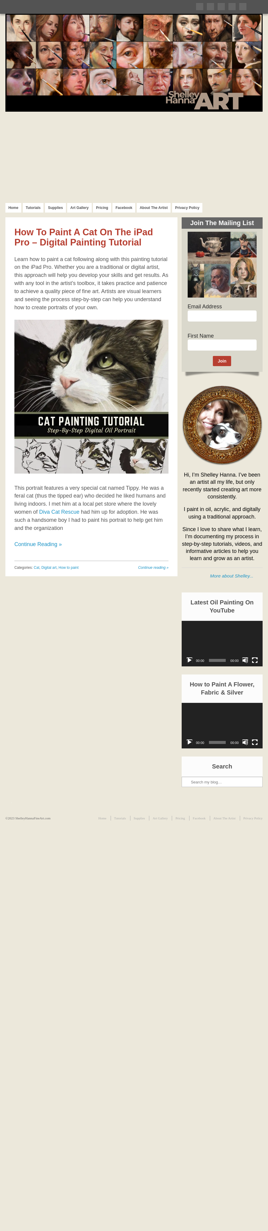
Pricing (102, 208)
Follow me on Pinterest (221, 6)
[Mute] (245, 660)
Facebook (123, 208)
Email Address (205, 307)
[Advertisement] (134, 156)
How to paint (68, 568)
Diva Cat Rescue (59, 512)
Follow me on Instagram (232, 6)
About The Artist (154, 208)
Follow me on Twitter (199, 6)
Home (13, 208)
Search (186, 761)
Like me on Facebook (210, 6)
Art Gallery (79, 208)
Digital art (49, 568)
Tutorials (33, 208)
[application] (222, 643)
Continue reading (153, 568)
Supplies (55, 208)
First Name (201, 336)
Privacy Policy (187, 208)
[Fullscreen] (255, 660)
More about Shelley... (231, 575)
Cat (37, 568)
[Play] (189, 660)
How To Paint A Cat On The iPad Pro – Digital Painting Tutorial (83, 237)
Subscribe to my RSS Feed (242, 6)
